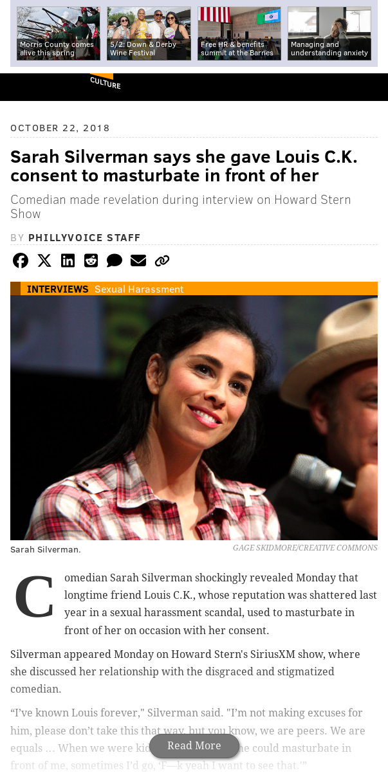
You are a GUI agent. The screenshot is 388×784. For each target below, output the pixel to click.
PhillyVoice (31, 86)
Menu (367, 87)
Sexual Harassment (139, 288)
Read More (194, 746)
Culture (105, 82)
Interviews (58, 288)
